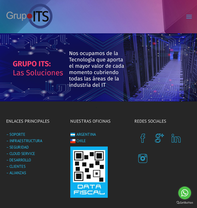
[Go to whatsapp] (184, 192)
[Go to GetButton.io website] (184, 202)
